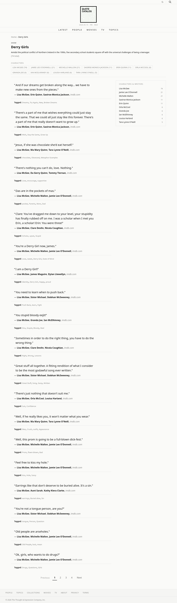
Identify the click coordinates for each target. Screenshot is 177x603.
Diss (24, 328)
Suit (23, 406)
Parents (32, 203)
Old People (26, 544)
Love (24, 180)
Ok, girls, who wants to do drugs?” (37, 554)
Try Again (34, 102)
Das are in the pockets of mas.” (35, 191)
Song (34, 383)
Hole (28, 475)
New (41, 102)
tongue (25, 521)
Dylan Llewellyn (56, 274)
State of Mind (48, 259)
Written (47, 383)
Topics (114, 29)
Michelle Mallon (39, 195)
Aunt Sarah (37, 490)
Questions (32, 567)
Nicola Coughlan (54, 228)
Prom (24, 452)
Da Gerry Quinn (39, 172)
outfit (35, 429)
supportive (41, 180)
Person (32, 521)
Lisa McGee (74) (20, 67)
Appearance (44, 429)
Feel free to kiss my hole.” (31, 462)
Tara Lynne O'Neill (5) (86, 72)
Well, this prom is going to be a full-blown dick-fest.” (49, 439)
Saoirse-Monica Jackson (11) (98, 67)
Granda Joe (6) (20, 72)
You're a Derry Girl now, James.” (35, 246)
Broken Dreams (50, 102)
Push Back (26, 305)
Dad (44, 203)
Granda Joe (37, 320)
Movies (92, 29)
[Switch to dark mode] (162, 2)
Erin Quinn (36, 94)
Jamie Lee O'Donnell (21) (43, 67)
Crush (29, 429)
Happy (42, 282)
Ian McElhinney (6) (40, 72)
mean (39, 544)
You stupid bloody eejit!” (31, 315)
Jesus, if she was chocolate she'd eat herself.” (44, 145)
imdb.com (75, 94)
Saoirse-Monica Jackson (56, 94)
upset (32, 236)
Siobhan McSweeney (58, 297)
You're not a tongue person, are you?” (39, 508)
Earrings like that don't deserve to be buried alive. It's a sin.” (54, 485)
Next (79, 577)
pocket (25, 203)
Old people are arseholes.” (32, 531)
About (64, 593)
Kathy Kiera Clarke (54, 490)
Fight (39, 305)
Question (40, 521)
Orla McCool (37, 398)
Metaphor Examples (49, 157)
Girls (40, 567)
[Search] (170, 2)
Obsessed (35, 157)
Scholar (25, 236)
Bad (41, 452)
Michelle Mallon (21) (69, 67)
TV (102, 29)
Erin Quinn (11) (123, 67)
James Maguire (39, 274)
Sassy (40, 383)
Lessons (38, 355)
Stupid (38, 236)
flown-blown (33, 452)
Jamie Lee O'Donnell (60, 195)
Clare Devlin (37, 228)
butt (34, 544)
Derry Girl (37, 259)
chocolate (26, 157)
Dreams (25, 102)
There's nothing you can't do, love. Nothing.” (44, 168)
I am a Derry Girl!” (27, 269)
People (77, 29)
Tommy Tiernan (57, 172)
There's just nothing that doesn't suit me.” (42, 393)
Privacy (75, 593)
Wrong (30, 355)
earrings (25, 498)
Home (14, 37)
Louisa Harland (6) (62, 72)
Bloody (36, 328)
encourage (31, 180)
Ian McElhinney (52, 320)
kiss (23, 475)
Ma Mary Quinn (39, 149)
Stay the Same (33, 134)
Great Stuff (26, 383)
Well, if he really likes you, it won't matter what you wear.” (52, 416)
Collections (33, 593)
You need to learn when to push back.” (40, 292)
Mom (39, 203)
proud (48, 282)
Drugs (24, 567)
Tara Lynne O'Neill (59, 149)
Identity (25, 282)
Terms (86, 593)
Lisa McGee (23, 94)
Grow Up (44, 134)
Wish (24, 134)
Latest (63, 29)
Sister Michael (38, 297)
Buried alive (35, 498)
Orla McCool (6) (143, 67)
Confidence (31, 406)
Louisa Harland (53, 398)
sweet (29, 259)
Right (24, 355)
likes (24, 429)
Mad (42, 328)
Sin (42, 498)
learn (34, 305)
